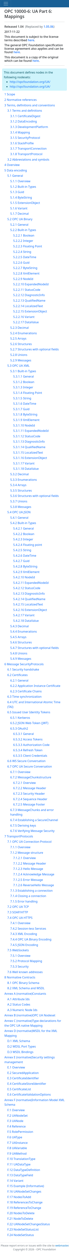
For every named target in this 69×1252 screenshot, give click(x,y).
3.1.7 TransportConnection (28, 149)
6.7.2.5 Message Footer (29, 804)
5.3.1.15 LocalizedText (28, 453)
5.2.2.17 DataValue (26, 322)
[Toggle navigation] (6, 3)
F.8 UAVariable (17, 1148)
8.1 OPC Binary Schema (23, 983)
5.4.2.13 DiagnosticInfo (29, 594)
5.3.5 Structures (21, 490)
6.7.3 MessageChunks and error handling (32, 812)
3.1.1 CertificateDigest (25, 116)
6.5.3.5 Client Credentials (30, 756)
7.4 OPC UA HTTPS (20, 918)
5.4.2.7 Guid (21, 561)
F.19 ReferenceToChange (24, 1208)
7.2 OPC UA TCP (18, 907)
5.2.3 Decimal (19, 328)
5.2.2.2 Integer (23, 241)
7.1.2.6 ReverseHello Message (33, 885)
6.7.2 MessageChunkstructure (30, 777)
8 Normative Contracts (19, 977)
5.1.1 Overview (20, 181)
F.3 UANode (15, 1121)
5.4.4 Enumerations (23, 631)
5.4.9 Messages (20, 659)
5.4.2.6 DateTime (24, 556)
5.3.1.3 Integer (23, 387)
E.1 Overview (16, 1067)
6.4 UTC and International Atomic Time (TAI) (33, 704)
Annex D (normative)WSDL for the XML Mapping (30, 1033)
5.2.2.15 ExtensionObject (30, 311)
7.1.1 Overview (20, 847)
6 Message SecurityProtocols (24, 664)
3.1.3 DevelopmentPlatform (29, 127)
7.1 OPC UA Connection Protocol (29, 842)
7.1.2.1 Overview (24, 858)
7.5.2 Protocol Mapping (26, 961)
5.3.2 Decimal (19, 474)
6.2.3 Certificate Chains (26, 691)
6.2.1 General (19, 680)
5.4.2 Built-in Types (23, 523)
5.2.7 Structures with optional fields (34, 349)
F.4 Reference (16, 1126)
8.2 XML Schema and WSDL (25, 988)
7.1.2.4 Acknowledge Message (33, 874)
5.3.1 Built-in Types (23, 371)
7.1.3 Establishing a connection (31, 891)
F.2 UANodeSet (17, 1116)
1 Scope (9, 94)
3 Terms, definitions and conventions (29, 105)
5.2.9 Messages (20, 360)
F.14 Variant (15, 1181)
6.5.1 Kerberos (20, 718)
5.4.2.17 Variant (23, 615)
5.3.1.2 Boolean (23, 382)
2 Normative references (20, 100)
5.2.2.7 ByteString (25, 268)
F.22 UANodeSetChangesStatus (28, 1224)
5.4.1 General (19, 518)
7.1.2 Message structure (26, 853)
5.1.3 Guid (17, 192)
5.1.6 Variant (18, 208)
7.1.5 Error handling (24, 901)
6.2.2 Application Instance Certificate (35, 686)
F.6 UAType (14, 1137)
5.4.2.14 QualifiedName (29, 599)
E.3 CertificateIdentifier (23, 1078)
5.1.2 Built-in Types (23, 187)
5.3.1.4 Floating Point (27, 393)
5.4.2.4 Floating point (27, 545)
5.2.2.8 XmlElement (26, 273)
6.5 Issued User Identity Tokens (28, 712)
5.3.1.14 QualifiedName (29, 447)
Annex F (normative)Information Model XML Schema (34, 1102)
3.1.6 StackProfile (22, 143)
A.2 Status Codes (18, 1004)
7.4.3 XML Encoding (23, 934)
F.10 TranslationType (21, 1159)
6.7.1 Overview (20, 772)
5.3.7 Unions (18, 501)
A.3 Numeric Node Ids (22, 1010)
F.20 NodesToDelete (21, 1213)
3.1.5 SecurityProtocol (25, 138)
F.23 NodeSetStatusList (23, 1229)
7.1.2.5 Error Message (28, 880)
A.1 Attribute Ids (18, 999)
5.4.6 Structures (21, 642)
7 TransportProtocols (18, 836)
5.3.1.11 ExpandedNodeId (31, 431)
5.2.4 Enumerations (23, 333)
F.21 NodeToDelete (20, 1219)
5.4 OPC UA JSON (19, 512)
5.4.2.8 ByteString (25, 566)
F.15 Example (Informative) (25, 1186)
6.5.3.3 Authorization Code (31, 745)
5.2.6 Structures (21, 344)
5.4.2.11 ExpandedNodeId (31, 583)
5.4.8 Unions (18, 653)
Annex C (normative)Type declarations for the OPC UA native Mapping (32, 1023)
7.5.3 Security (19, 966)
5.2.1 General (19, 225)
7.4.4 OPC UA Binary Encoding (30, 939)
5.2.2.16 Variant (23, 317)
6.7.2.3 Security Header (29, 794)
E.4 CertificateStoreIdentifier (26, 1084)
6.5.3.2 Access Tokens (27, 739)
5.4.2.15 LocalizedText (28, 604)
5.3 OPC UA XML (18, 366)
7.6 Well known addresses (25, 972)
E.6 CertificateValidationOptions (29, 1094)
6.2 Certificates (17, 675)
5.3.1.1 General (23, 376)
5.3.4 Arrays (18, 485)
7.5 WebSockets (18, 950)
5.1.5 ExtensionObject (25, 203)
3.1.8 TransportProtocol (26, 154)
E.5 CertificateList (19, 1089)
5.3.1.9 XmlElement (26, 420)
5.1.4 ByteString (21, 197)
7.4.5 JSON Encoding (24, 945)
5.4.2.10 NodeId (24, 577)
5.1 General (15, 176)
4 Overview (12, 165)
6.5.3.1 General (23, 734)
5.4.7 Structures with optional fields (34, 648)
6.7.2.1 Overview (24, 783)
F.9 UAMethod (17, 1154)
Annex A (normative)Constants (25, 994)
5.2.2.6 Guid (21, 263)
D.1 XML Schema (18, 1041)
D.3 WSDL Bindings (20, 1052)
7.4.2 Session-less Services (28, 929)
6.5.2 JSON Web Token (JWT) (29, 723)
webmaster (61, 1245)
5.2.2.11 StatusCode (26, 290)
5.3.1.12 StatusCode (26, 436)
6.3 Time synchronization (24, 697)
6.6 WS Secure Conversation (26, 761)
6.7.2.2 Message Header (29, 788)
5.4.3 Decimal (19, 626)
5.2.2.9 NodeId (23, 279)
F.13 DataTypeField (20, 1175)
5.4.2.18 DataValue (26, 621)
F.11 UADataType (19, 1164)
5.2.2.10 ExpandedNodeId (31, 284)
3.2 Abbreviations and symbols (28, 160)
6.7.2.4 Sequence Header (30, 799)
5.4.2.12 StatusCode (26, 588)
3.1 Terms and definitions (24, 111)
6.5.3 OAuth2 (19, 728)
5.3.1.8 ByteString (25, 414)
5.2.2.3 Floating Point (27, 246)
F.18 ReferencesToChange (24, 1202)
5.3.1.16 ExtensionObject (30, 458)
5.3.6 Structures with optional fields (34, 496)
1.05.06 (48, 27)
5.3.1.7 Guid (21, 409)
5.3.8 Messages (20, 507)
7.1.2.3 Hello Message (28, 869)
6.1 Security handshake (23, 669)
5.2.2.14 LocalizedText (28, 306)
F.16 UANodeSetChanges (24, 1191)
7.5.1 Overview (20, 956)
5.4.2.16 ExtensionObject (30, 610)
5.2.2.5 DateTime (24, 257)
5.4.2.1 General (23, 528)
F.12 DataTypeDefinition (23, 1170)
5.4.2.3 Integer (23, 539)
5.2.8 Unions (18, 355)
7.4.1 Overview (20, 923)
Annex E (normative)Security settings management (29, 1059)
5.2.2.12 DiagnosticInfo (29, 295)
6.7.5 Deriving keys (23, 825)
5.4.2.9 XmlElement (26, 572)
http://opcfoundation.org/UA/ (30, 82)
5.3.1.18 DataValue (26, 469)
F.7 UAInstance (17, 1143)
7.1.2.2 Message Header (29, 863)
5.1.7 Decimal (19, 214)
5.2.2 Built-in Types (23, 230)
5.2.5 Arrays (18, 338)
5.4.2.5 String (22, 550)
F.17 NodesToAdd (19, 1197)
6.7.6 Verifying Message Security (32, 831)
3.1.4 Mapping (20, 132)
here (31, 40)
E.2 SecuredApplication (23, 1073)
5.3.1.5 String (22, 398)
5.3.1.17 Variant (23, 463)
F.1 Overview (16, 1110)
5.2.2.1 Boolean (23, 235)
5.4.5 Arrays (18, 637)
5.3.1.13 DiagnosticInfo (29, 442)
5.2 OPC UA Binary (19, 219)
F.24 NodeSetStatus (20, 1235)
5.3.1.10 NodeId (24, 425)
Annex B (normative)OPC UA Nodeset (29, 1015)
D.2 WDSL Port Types (21, 1046)
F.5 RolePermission (20, 1132)
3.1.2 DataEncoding (23, 121)
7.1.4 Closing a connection (28, 896)
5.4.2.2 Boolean (23, 534)
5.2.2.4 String (22, 252)
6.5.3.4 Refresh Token (27, 750)
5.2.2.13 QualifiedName (29, 301)
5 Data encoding (15, 170)
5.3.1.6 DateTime (24, 404)
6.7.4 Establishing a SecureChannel (34, 820)
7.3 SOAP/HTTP (17, 912)
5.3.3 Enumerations (23, 480)
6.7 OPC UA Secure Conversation (29, 766)
